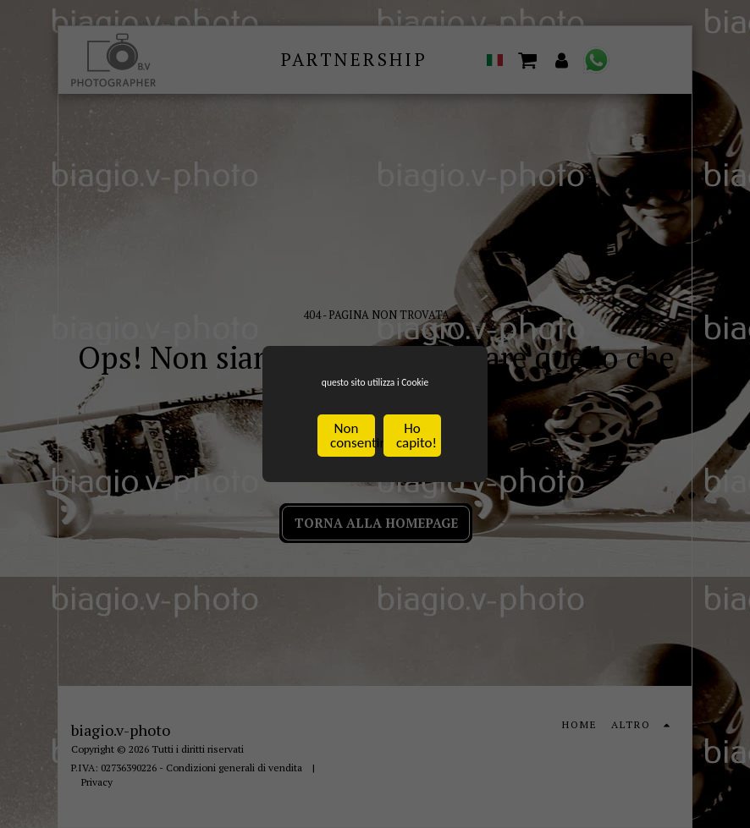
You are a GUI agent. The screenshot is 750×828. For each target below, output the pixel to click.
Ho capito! (416, 440)
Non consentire (352, 440)
